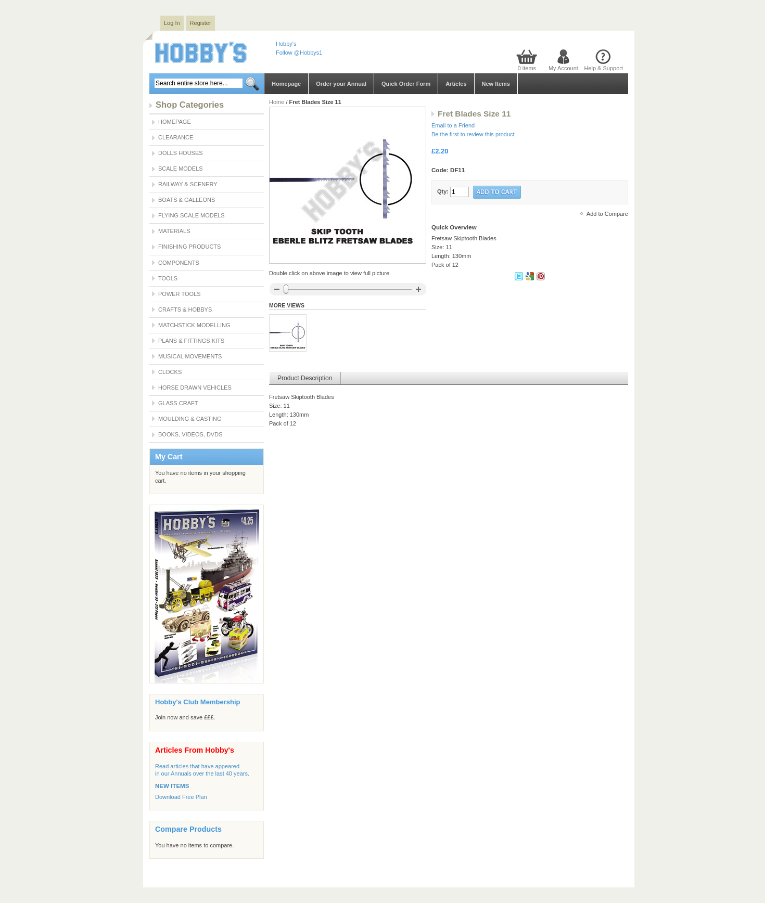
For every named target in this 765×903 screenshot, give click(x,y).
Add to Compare (607, 214)
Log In (172, 23)
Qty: (443, 191)
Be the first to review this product (473, 134)
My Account (563, 68)
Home (276, 102)
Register (200, 23)
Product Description (305, 378)
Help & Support (603, 68)
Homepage (286, 84)
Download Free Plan (181, 797)
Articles (455, 84)
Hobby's (286, 44)
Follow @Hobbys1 (299, 52)
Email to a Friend (453, 125)
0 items (527, 68)
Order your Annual (341, 84)
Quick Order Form (405, 84)
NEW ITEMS (172, 786)
